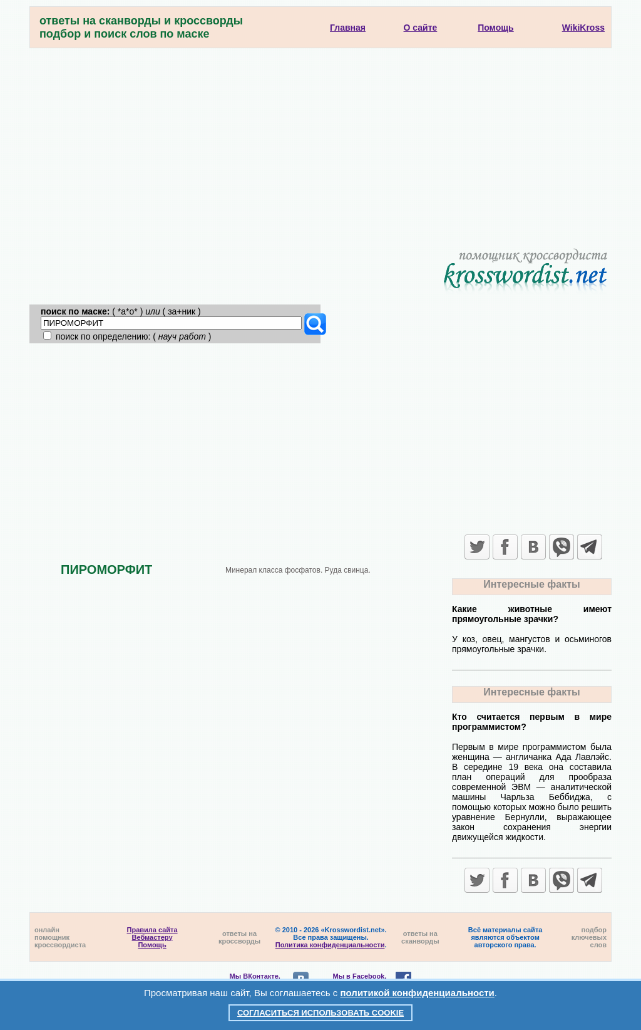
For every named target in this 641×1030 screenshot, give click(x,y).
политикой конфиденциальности (418, 992)
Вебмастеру (152, 937)
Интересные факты (531, 584)
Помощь (152, 945)
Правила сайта (152, 930)
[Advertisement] (320, 142)
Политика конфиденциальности (330, 945)
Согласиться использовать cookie (320, 1012)
